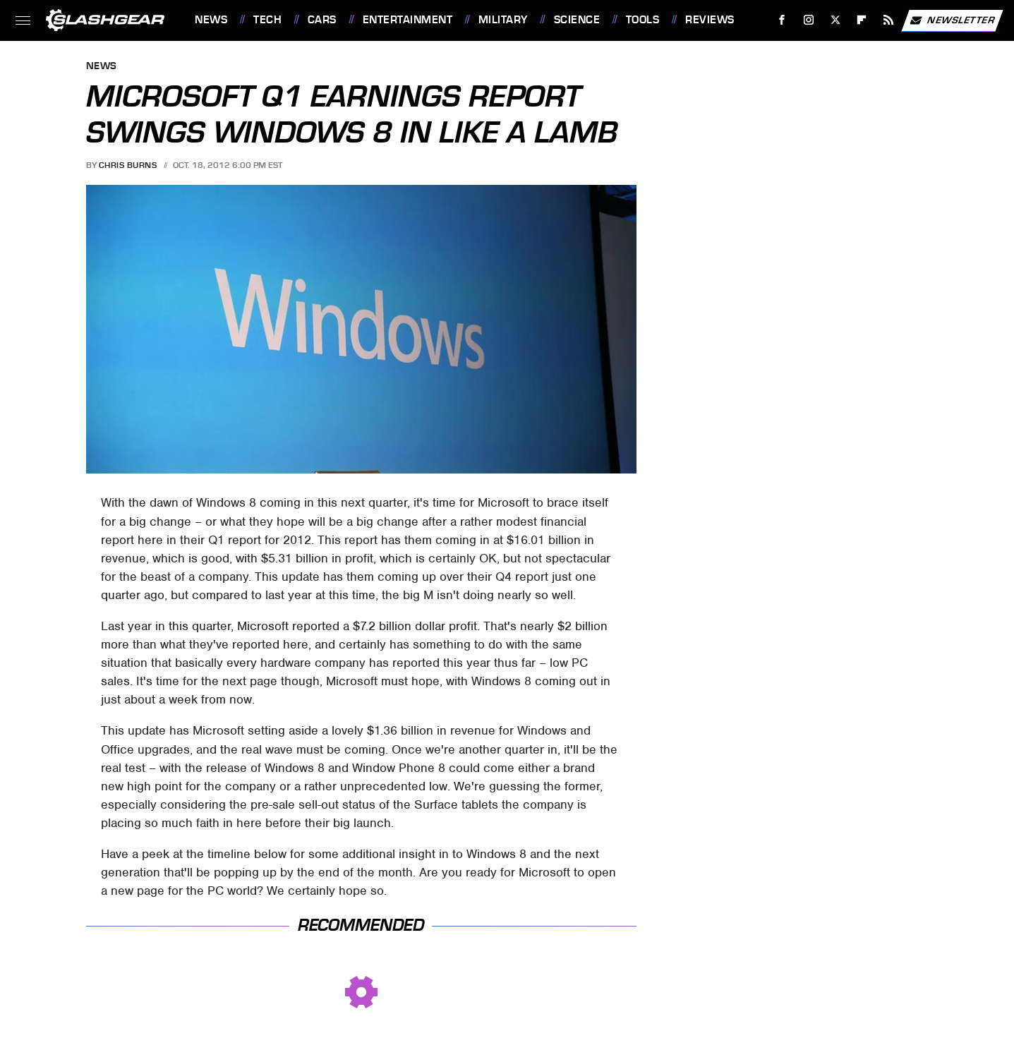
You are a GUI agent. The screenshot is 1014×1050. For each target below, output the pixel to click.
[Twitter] (835, 20)
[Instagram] (809, 20)
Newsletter (951, 20)
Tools (643, 19)
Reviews (710, 19)
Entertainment (408, 19)
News (211, 19)
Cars (322, 19)
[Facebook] (782, 20)
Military (503, 19)
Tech (267, 19)
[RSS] (889, 20)
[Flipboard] (862, 20)
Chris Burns (128, 165)
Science (577, 19)
